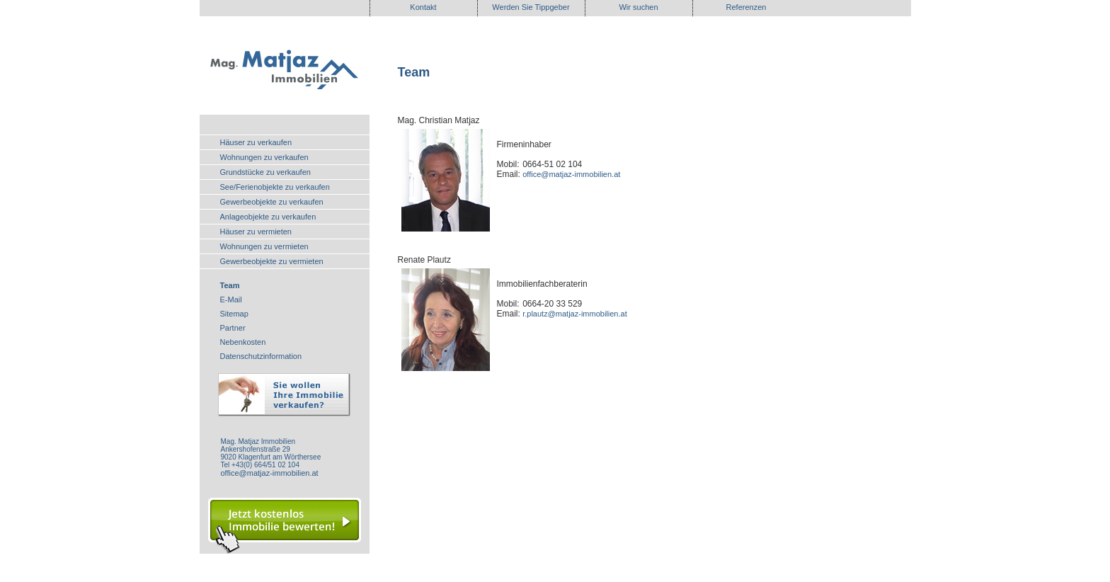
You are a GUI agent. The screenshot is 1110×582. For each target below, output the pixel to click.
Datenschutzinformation (261, 356)
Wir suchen (638, 7)
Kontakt (423, 7)
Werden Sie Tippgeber (530, 7)
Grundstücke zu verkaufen (265, 172)
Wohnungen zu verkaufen (264, 157)
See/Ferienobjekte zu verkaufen (275, 187)
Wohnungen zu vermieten (264, 246)
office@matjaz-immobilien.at (270, 473)
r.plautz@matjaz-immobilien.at (574, 313)
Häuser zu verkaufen (256, 142)
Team (230, 285)
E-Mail (231, 299)
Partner (233, 328)
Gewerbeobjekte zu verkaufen (272, 202)
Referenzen (746, 7)
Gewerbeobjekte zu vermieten (272, 261)
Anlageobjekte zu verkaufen (268, 216)
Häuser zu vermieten (256, 231)
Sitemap (234, 313)
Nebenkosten (243, 342)
